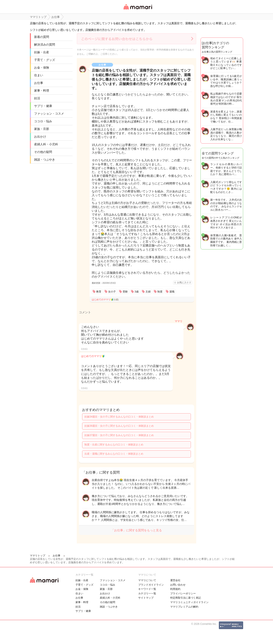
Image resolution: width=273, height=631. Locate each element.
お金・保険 (41, 67)
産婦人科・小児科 (46, 144)
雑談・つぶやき (44, 159)
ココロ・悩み (43, 121)
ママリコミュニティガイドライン (189, 602)
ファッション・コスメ (49, 113)
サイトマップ (146, 597)
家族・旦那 (41, 129)
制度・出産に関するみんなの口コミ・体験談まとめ (113, 444)
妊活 (37, 98)
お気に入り (184, 282)
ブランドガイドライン (151, 584)
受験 (125, 291)
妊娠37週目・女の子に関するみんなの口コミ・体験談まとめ (119, 435)
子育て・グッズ (44, 60)
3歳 (137, 291)
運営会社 (175, 580)
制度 (160, 291)
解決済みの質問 (44, 44)
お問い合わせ (178, 584)
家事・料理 (41, 90)
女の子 (112, 291)
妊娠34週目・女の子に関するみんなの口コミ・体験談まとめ (119, 416)
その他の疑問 (43, 152)
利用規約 (175, 589)
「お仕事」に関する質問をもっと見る (136, 530)
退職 (171, 291)
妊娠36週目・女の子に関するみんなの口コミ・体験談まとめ (119, 425)
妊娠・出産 (41, 52)
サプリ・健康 (43, 106)
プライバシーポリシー (183, 593)
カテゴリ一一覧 (147, 593)
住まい (38, 75)
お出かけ (40, 136)
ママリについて (147, 580)
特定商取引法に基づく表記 (185, 597)
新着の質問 (41, 37)
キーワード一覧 (147, 589)
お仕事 (38, 83)
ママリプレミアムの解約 (184, 606)
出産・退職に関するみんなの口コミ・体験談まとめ (113, 453)
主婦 (148, 291)
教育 (98, 291)
